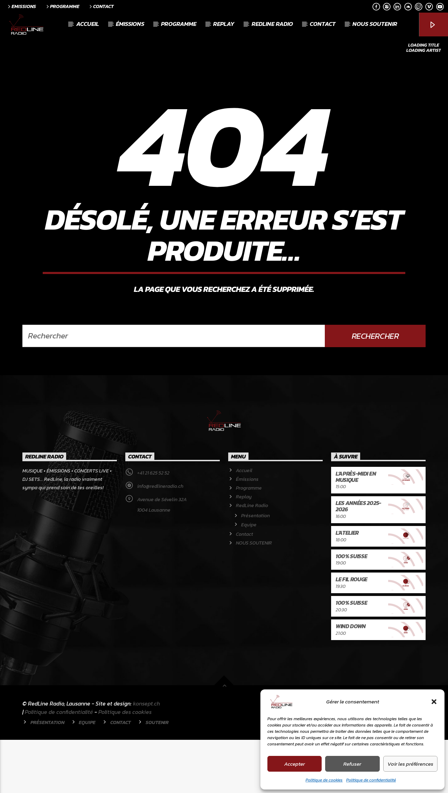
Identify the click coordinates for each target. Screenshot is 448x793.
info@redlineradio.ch (160, 539)
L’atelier (347, 586)
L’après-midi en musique (356, 529)
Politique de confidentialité (371, 780)
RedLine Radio (272, 23)
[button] (434, 701)
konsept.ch (146, 756)
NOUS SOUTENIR (374, 23)
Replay (223, 23)
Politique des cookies (125, 765)
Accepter (294, 764)
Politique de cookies (324, 780)
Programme (62, 6)
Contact (101, 6)
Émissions (130, 23)
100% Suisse (351, 609)
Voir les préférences (410, 764)
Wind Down (351, 679)
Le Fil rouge (352, 632)
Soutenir (157, 775)
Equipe (249, 578)
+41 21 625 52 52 (153, 526)
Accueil (87, 23)
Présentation (255, 569)
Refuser (352, 764)
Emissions (21, 6)
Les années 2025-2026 (358, 559)
